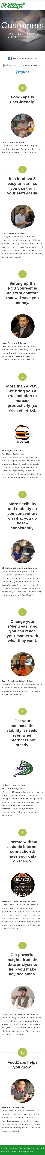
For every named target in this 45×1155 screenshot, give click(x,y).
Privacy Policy (26, 1151)
